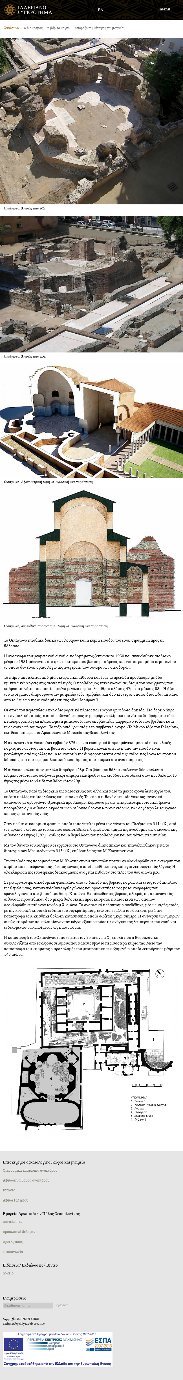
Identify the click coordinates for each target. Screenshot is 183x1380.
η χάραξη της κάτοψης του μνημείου (100, 28)
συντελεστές (12, 1222)
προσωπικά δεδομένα (20, 1232)
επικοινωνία (13, 1252)
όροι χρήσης (13, 1242)
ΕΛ (100, 10)
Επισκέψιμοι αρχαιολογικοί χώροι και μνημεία (44, 1162)
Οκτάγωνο (11, 28)
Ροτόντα (9, 1190)
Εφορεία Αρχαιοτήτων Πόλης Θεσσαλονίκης (41, 1214)
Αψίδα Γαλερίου (15, 1200)
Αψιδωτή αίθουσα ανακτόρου (26, 1180)
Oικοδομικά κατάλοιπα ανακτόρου (30, 1170)
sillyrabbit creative (32, 1323)
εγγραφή (62, 1305)
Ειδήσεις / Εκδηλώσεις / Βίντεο (30, 1265)
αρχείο (8, 1273)
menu (165, 9)
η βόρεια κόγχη (58, 28)
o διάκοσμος (33, 28)
